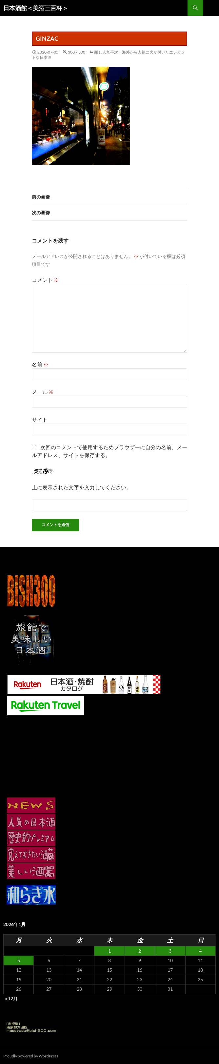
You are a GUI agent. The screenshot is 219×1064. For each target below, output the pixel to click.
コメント (45, 280)
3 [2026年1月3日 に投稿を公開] (170, 951)
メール (43, 392)
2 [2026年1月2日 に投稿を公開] (139, 951)
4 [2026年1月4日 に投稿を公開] (200, 951)
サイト (40, 419)
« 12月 (11, 998)
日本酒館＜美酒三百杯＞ (35, 8)
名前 (40, 364)
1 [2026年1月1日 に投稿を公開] (109, 951)
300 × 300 (76, 52)
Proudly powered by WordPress (30, 1055)
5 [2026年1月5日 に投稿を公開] (18, 960)
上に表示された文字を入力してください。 (81, 487)
